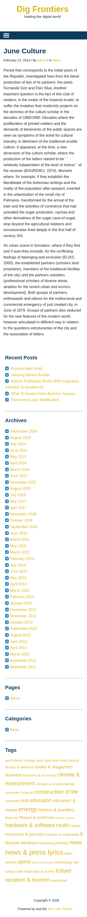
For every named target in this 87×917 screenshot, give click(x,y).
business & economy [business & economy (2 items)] (39, 775)
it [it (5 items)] (81, 834)
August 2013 (20, 635)
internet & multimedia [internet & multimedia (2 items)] (62, 834)
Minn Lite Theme (60, 909)
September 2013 (23, 629)
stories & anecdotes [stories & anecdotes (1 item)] (43, 862)
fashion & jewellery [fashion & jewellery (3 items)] (56, 809)
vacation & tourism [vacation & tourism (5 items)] (27, 880)
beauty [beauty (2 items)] (73, 760)
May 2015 (18, 546)
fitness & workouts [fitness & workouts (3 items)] (36, 817)
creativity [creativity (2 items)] (12, 801)
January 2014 (21, 603)
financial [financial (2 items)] (11, 818)
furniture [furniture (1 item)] (69, 818)
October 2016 (21, 520)
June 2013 (18, 641)
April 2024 (18, 463)
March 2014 (20, 590)
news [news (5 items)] (75, 842)
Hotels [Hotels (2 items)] (76, 826)
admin (41, 60)
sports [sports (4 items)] (24, 862)
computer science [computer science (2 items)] (19, 792)
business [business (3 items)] (13, 775)
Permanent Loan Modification (35, 400)
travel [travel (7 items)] (63, 870)
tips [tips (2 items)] (76, 862)
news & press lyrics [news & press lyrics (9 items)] (34, 852)
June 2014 (18, 571)
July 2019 (18, 495)
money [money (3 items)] (61, 842)
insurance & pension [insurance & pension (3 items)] (24, 834)
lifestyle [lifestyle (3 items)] (12, 842)
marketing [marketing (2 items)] (46, 843)
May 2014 (18, 578)
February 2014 (22, 597)
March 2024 (20, 470)
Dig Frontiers (43, 9)
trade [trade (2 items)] (19, 871)
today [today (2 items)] (9, 871)
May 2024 (18, 457)
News (57, 60)
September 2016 (23, 527)
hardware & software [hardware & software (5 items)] (30, 825)
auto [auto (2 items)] (39, 760)
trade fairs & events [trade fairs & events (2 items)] (39, 871)
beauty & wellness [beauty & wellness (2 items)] (19, 767)
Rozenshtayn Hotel (26, 368)
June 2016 (18, 533)
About (15, 698)
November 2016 (23, 514)
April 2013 (18, 648)
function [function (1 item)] (59, 818)
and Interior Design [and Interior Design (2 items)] (20, 760)
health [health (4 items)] (62, 825)
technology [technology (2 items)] (63, 862)
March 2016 (20, 539)
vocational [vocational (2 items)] (59, 880)
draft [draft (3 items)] (24, 800)
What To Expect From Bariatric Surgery (43, 394)
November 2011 (23, 667)
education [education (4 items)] (41, 800)
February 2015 (22, 559)
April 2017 (18, 508)
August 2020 (20, 488)
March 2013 (20, 654)
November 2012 (23, 660)
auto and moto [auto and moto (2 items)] (55, 760)
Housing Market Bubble (30, 375)
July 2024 (18, 444)
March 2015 (20, 552)
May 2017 (18, 501)
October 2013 (21, 622)
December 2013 (23, 610)
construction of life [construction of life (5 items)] (56, 792)
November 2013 (23, 616)
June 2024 (18, 450)
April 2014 (18, 584)
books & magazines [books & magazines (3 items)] (54, 766)
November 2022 (23, 482)
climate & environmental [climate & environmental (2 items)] (55, 784)
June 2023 (18, 476)
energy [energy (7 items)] (27, 809)
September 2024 (23, 431)
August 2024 (20, 438)
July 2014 (18, 565)
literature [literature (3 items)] (29, 842)
